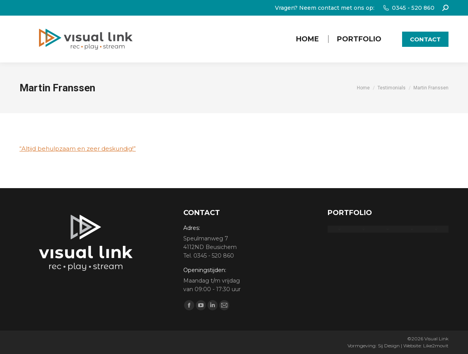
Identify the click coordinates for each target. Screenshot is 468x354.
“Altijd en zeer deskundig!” (78, 148)
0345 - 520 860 (408, 8)
